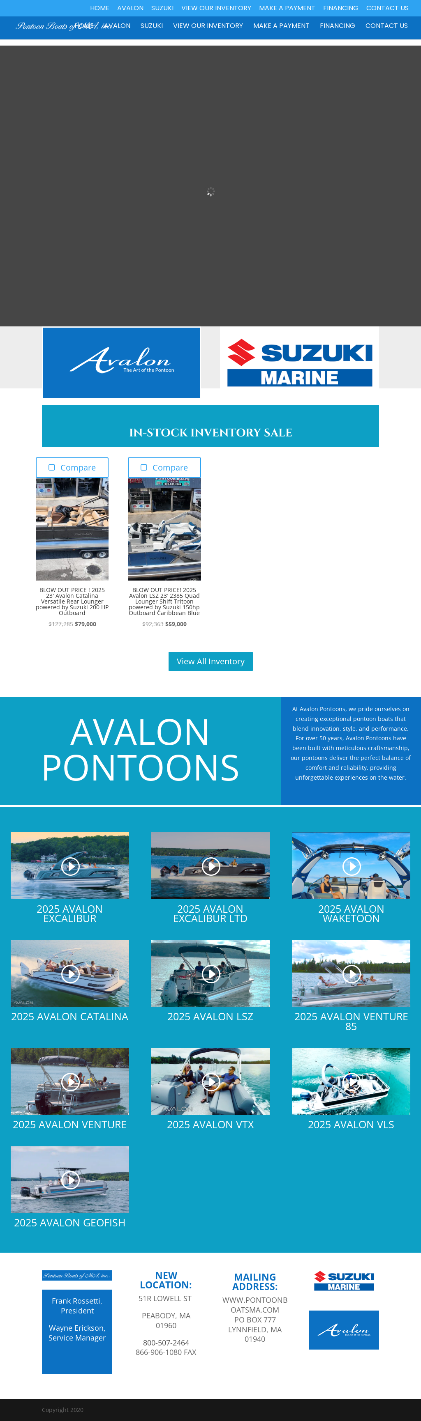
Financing (341, 9)
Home (99, 9)
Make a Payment (287, 9)
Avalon (130, 9)
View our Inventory (216, 9)
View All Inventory (211, 661)
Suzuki (162, 9)
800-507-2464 (166, 1343)
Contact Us (387, 9)
